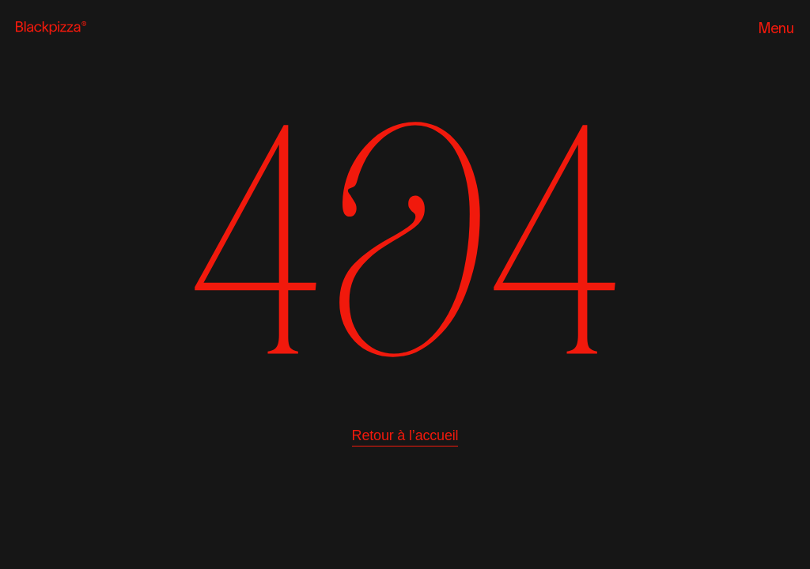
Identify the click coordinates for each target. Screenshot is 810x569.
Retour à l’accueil (405, 435)
